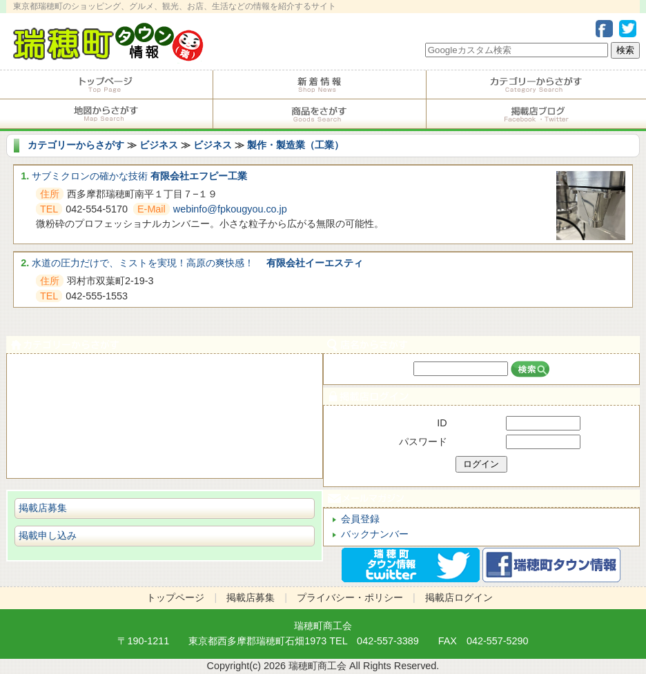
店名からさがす (481, 344)
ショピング (164, 431)
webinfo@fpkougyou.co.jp (230, 209)
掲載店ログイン (481, 396)
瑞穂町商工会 (323, 625)
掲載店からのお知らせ (319, 84)
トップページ (106, 84)
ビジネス (158, 144)
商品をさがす (319, 113)
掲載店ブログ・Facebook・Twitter (536, 113)
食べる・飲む (164, 369)
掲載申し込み (48, 535)
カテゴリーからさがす (536, 84)
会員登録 (360, 518)
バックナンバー (375, 533)
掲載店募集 (43, 507)
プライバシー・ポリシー (350, 597)
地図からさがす (106, 113)
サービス (164, 400)
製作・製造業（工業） (295, 144)
